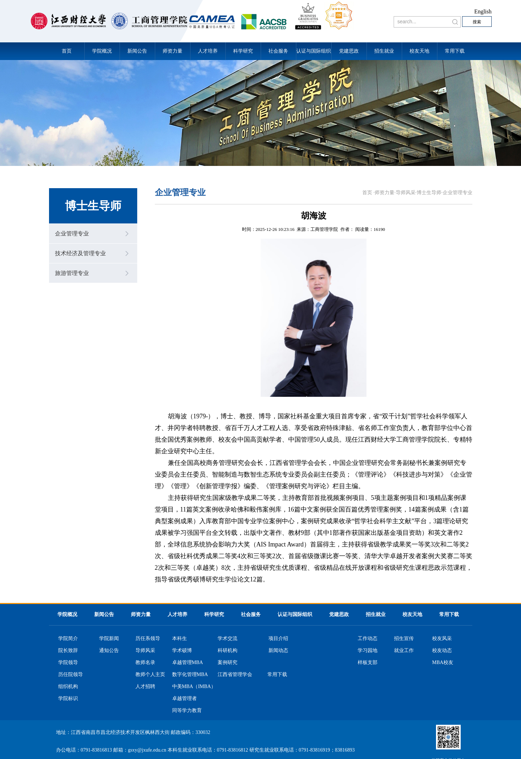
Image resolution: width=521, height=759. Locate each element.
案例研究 (227, 662)
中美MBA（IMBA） (194, 686)
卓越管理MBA (187, 662)
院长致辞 (68, 650)
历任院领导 (70, 674)
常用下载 (455, 51)
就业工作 (404, 650)
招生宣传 (404, 638)
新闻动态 (278, 650)
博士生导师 (429, 192)
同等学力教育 (187, 710)
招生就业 (384, 51)
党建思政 (349, 51)
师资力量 (172, 51)
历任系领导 (147, 638)
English (483, 11)
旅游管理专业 (72, 273)
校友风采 (442, 638)
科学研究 (243, 51)
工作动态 (367, 638)
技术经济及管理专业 (80, 253)
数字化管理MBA (190, 674)
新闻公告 (137, 51)
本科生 (179, 638)
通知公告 (109, 650)
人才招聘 (145, 686)
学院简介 (68, 638)
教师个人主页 (150, 674)
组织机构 (68, 686)
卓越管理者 (184, 698)
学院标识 (68, 698)
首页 (67, 51)
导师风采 (406, 192)
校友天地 (419, 51)
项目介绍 (278, 638)
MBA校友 (442, 662)
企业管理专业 (72, 234)
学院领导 (68, 662)
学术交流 (227, 638)
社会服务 (278, 51)
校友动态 (442, 650)
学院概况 (102, 51)
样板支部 (367, 662)
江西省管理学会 (235, 674)
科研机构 (227, 650)
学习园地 (367, 650)
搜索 (477, 21)
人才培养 (208, 51)
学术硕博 (182, 650)
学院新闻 (109, 638)
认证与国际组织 (313, 51)
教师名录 (145, 662)
